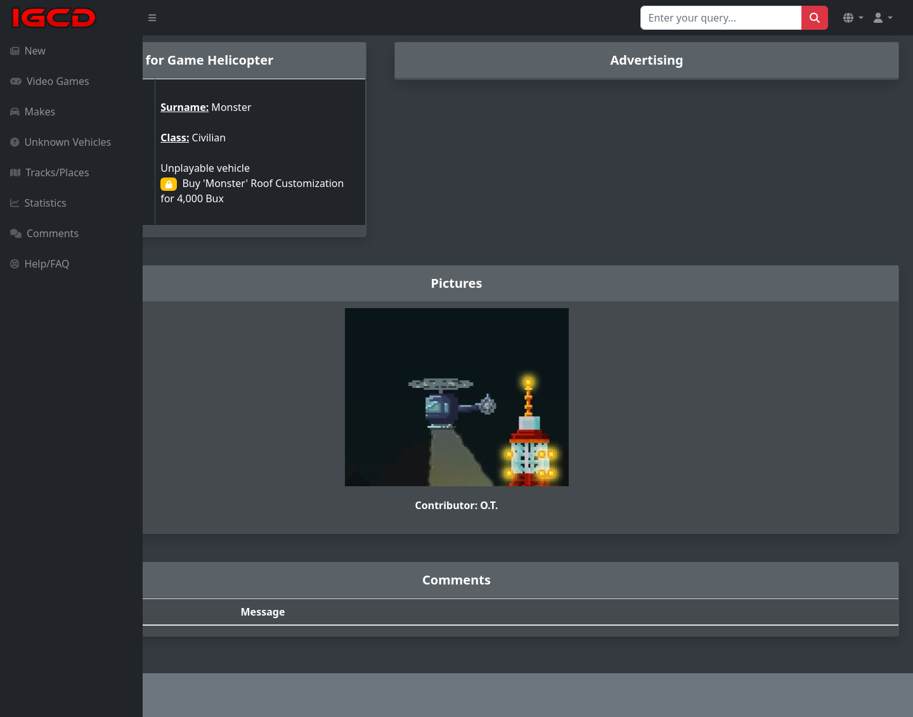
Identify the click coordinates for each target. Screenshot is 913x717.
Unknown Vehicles (60, 142)
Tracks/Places (49, 172)
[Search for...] (721, 18)
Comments (44, 233)
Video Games (49, 81)
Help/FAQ (40, 264)
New (28, 51)
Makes (32, 112)
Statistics (38, 203)
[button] (853, 17)
